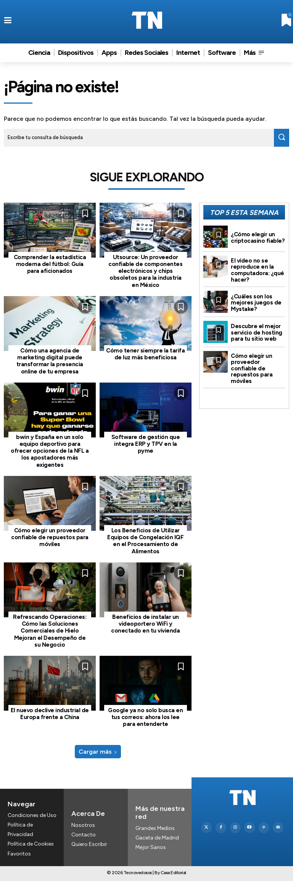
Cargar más (98, 750)
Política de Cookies (31, 843)
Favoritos (19, 853)
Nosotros (83, 824)
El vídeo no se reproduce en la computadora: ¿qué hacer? (257, 270)
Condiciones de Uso (32, 814)
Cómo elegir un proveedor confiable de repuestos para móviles (50, 537)
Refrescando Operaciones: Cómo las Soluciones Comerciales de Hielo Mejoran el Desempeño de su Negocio (49, 630)
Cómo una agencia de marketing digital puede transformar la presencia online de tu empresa (49, 361)
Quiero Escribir (89, 843)
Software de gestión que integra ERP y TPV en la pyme (145, 443)
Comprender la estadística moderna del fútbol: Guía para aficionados (50, 264)
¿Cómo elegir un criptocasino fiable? (258, 237)
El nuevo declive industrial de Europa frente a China (50, 713)
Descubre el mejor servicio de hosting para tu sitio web (256, 332)
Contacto (83, 833)
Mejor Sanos (150, 846)
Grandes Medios (155, 827)
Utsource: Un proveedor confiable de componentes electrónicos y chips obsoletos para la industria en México (145, 271)
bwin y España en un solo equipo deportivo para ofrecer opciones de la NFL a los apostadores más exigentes (50, 450)
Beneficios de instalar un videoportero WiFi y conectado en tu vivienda (145, 623)
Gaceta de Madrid (157, 837)
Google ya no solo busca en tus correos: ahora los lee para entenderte (145, 716)
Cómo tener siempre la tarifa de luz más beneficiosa (145, 354)
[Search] (281, 138)
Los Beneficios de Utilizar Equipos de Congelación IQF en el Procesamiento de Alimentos (146, 540)
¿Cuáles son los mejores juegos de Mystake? (256, 302)
